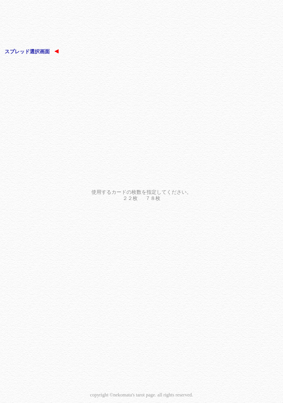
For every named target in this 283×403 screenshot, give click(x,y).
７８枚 (152, 198)
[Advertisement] (141, 25)
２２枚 (130, 198)
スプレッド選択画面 (32, 51)
